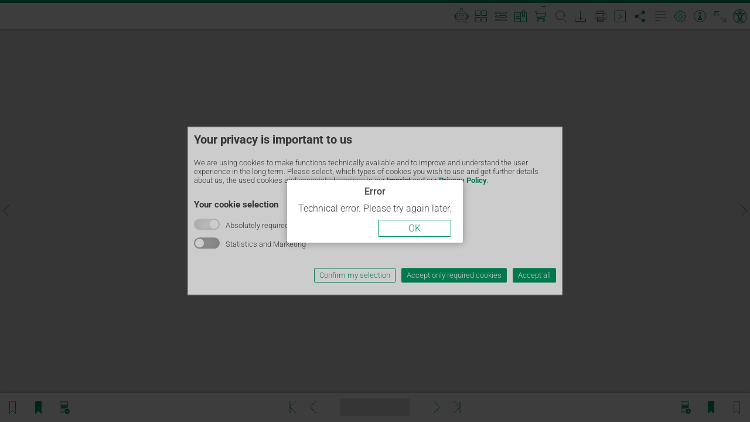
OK (414, 228)
